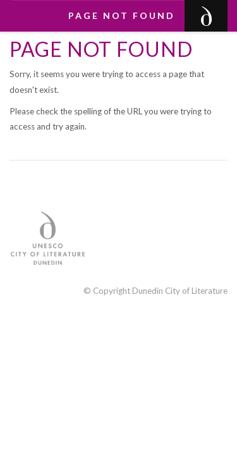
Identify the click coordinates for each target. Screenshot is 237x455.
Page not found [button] (121, 15)
